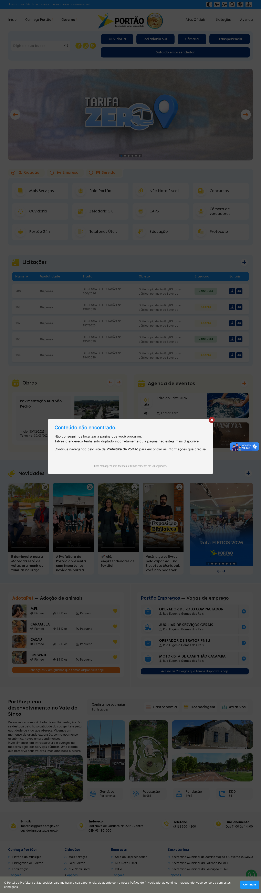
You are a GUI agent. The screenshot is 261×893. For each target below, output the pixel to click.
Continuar (249, 884)
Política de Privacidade (145, 882)
